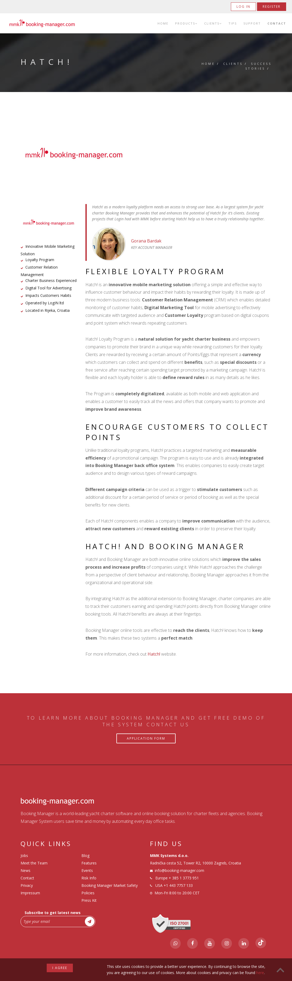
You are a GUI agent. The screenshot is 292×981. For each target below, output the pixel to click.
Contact (276, 23)
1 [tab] (138, 170)
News (25, 870)
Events (87, 870)
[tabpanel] (146, 153)
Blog (85, 855)
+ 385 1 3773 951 (184, 877)
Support (252, 23)
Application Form (146, 738)
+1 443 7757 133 (178, 885)
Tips (232, 23)
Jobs (24, 855)
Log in (243, 6)
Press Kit (89, 900)
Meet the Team (34, 863)
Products (186, 23)
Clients (213, 23)
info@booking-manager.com (179, 870)
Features (89, 863)
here (260, 972)
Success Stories (258, 66)
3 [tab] (154, 170)
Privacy (27, 885)
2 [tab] (146, 170)
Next (260, 153)
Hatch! (154, 654)
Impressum (30, 892)
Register (272, 6)
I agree (59, 968)
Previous (31, 153)
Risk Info (88, 877)
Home (162, 23)
